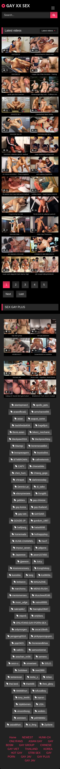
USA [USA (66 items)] (41, 704)
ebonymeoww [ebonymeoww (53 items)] (23, 493)
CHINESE (46, 745)
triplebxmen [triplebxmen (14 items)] (25, 704)
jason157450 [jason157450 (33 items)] (40, 554)
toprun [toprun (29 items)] (41, 697)
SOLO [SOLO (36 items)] (48, 663)
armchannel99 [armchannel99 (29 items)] (41, 411)
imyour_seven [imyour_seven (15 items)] (23, 547)
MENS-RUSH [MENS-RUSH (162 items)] (41, 588)
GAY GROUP (26, 745)
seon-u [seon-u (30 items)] (14, 663)
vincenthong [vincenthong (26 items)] (23, 711)
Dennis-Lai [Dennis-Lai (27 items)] (23, 486)
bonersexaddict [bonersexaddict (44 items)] (39, 446)
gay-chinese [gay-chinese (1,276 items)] (39, 500)
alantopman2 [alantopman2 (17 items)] (21, 405)
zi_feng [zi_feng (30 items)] (32, 724)
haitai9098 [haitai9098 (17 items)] (39, 527)
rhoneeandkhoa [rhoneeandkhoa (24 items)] (40, 643)
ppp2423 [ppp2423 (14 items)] (19, 643)
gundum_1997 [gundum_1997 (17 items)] (41, 520)
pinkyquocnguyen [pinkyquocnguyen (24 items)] (43, 636)
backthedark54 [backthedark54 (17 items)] (22, 425)
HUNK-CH (45, 737)
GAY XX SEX (16, 6)
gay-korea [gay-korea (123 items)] (21, 507)
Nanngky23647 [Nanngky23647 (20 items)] (40, 609)
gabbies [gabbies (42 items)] (21, 500)
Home (12, 737)
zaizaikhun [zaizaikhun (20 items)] (15, 724)
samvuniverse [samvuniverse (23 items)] (39, 650)
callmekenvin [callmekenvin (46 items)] (42, 459)
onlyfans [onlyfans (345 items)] (38, 615)
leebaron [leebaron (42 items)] (21, 582)
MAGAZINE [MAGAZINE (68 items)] (40, 582)
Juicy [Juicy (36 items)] (39, 561)
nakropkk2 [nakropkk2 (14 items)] (19, 609)
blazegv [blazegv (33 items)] (19, 446)
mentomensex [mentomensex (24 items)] (19, 595)
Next (8, 294)
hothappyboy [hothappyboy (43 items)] (41, 534)
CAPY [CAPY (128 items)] (21, 466)
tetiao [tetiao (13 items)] (49, 677)
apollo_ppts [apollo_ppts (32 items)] (42, 405)
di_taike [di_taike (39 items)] (41, 486)
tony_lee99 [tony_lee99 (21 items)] (23, 697)
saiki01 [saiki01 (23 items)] (20, 650)
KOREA (48, 749)
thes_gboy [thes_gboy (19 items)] (47, 684)
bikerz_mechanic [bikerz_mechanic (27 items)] (41, 432)
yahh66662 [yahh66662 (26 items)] (39, 718)
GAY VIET (13, 749)
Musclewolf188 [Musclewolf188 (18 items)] (42, 595)
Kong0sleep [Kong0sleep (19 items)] (43, 568)
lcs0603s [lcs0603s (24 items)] (45, 575)
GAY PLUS (43, 756)
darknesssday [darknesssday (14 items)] (39, 479)
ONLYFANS (16, 741)
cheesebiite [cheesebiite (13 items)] (38, 466)
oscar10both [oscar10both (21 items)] (41, 629)
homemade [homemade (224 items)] (20, 534)
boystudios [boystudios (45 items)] (42, 452)
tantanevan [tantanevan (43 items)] (16, 677)
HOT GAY (16, 752)
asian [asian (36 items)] (20, 418)
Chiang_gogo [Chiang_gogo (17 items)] (41, 473)
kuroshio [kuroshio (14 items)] (16, 575)
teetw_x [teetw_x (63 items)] (34, 677)
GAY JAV (26, 756)
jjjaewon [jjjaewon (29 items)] (24, 561)
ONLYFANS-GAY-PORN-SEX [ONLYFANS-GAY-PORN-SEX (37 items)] (31, 622)
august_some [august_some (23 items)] (38, 418)
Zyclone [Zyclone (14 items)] (48, 724)
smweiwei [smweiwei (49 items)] (31, 663)
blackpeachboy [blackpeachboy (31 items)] (42, 439)
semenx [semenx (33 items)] (43, 656)
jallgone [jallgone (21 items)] (42, 547)
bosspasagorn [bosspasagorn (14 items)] (21, 452)
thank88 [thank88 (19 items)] (30, 684)
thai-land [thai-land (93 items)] (13, 684)
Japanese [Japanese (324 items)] (20, 554)
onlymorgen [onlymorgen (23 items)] (21, 629)
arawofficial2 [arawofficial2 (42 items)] (19, 411)
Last (21, 294)
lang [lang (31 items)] (31, 575)
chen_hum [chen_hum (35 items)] (20, 473)
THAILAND (31, 749)
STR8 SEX (34, 752)
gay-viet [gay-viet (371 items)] (22, 514)
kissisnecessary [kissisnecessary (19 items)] (21, 568)
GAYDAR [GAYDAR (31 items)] (39, 514)
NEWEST (27, 737)
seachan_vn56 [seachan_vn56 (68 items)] (23, 656)
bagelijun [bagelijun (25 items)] (42, 425)
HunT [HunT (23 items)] (44, 541)
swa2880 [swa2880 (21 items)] (39, 670)
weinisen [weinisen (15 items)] (21, 718)
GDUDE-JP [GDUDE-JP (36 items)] (20, 520)
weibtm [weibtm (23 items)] (41, 711)
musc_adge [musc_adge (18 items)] (21, 602)
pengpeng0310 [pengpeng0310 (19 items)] (18, 636)
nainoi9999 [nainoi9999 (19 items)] (41, 602)
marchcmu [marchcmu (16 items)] (20, 588)
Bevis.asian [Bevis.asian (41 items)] (18, 432)
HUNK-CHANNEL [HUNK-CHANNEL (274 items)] (24, 541)
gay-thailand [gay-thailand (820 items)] (40, 507)
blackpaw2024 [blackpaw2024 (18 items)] (19, 439)
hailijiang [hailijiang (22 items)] (21, 527)
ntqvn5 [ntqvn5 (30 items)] (22, 615)
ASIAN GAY (35, 741)
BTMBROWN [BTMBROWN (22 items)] (20, 459)
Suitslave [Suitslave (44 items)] (22, 670)
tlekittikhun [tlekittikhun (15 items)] (21, 690)
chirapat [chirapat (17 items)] (20, 479)
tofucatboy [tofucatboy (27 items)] (40, 690)
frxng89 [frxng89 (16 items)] (42, 493)
